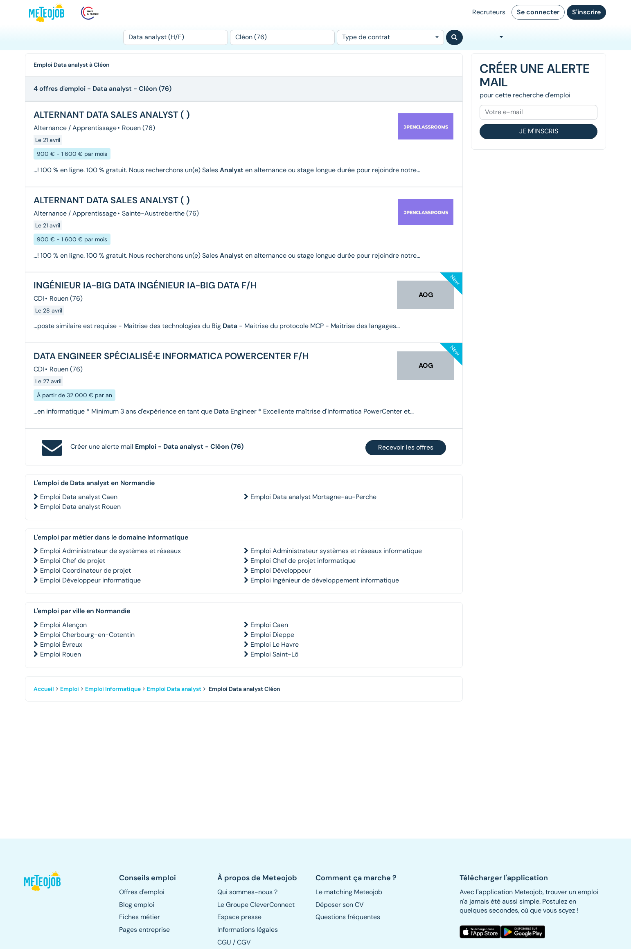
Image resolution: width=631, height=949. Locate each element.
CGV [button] (244, 942)
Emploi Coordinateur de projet (85, 570)
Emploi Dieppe (272, 634)
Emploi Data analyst (174, 689)
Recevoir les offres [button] (405, 447)
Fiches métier (139, 917)
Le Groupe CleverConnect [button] (256, 904)
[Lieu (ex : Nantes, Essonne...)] (282, 37)
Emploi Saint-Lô (274, 654)
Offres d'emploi (142, 892)
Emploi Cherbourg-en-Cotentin (87, 634)
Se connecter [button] (538, 12)
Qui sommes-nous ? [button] (247, 892)
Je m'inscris (538, 131)
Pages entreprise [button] (144, 929)
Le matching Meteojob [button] (349, 892)
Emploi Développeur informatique (90, 580)
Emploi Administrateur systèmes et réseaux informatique (336, 550)
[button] (46, 881)
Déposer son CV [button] (340, 904)
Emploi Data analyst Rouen (80, 506)
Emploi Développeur (280, 570)
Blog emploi (136, 904)
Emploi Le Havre (274, 644)
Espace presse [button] (239, 917)
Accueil (44, 689)
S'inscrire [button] (586, 12)
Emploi (69, 689)
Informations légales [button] (247, 929)
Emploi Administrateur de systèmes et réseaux (110, 550)
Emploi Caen (269, 625)
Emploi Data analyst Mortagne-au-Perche (313, 496)
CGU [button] (224, 942)
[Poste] (175, 37)
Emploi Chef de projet (72, 560)
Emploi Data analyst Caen (78, 496)
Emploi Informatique (113, 689)
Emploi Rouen (60, 654)
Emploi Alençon (63, 625)
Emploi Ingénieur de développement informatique (324, 580)
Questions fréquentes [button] (348, 917)
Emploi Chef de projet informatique (303, 560)
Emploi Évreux (61, 644)
